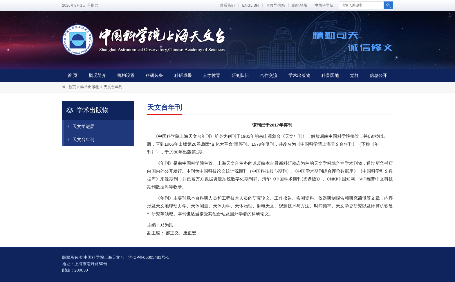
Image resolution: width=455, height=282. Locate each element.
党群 (354, 75)
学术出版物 (299, 75)
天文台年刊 (113, 87)
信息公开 (378, 75)
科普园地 (330, 75)
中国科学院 (324, 5)
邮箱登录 (299, 5)
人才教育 (211, 75)
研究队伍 (240, 75)
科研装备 (154, 75)
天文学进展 (79, 126)
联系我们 (227, 5)
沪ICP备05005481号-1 (148, 257)
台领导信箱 (275, 5)
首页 (72, 87)
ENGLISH (250, 5)
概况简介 (97, 75)
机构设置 (126, 75)
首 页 (72, 75)
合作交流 (268, 75)
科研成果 (183, 75)
